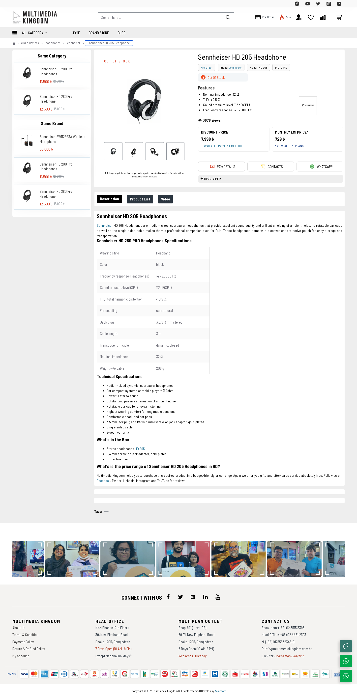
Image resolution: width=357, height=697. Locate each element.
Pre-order (206, 67)
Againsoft (220, 691)
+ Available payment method (222, 147)
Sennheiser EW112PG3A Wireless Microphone (62, 139)
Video (168, 199)
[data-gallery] (74, 559)
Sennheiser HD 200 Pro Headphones (56, 71)
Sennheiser (72, 43)
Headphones (52, 43)
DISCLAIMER (212, 181)
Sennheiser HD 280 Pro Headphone (56, 99)
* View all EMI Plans (290, 147)
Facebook (103, 480)
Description (109, 198)
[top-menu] (16, 3)
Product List (141, 199)
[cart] (340, 17)
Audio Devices (30, 43)
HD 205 (140, 448)
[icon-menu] (168, 597)
